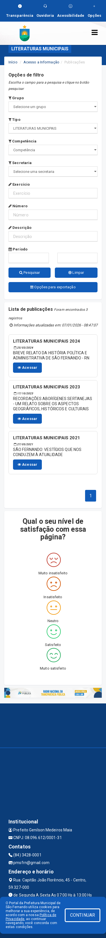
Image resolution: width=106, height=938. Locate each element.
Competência (22, 141)
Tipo (14, 119)
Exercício (19, 184)
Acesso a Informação (41, 62)
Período (17, 249)
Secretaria (20, 163)
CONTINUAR (82, 915)
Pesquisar (29, 272)
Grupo (16, 98)
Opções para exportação (52, 287)
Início (13, 62)
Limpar (76, 272)
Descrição (19, 227)
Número (17, 206)
